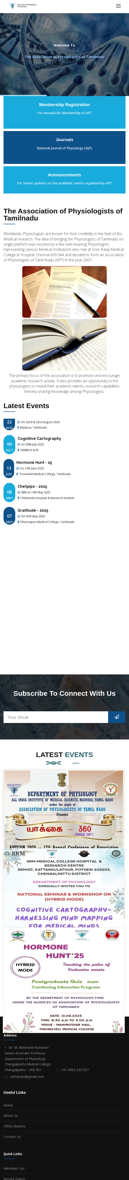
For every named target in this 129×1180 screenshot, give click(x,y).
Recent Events (15, 1056)
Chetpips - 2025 (32, 492)
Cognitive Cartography (39, 444)
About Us (11, 992)
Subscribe (116, 1109)
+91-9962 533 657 (75, 947)
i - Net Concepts (112, 1175)
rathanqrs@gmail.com (27, 954)
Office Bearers (15, 1003)
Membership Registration (23, 1077)
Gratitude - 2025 (33, 516)
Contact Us (12, 1014)
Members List (14, 1045)
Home (8, 982)
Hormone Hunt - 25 (34, 468)
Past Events (13, 1066)
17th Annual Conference (40, 422)
